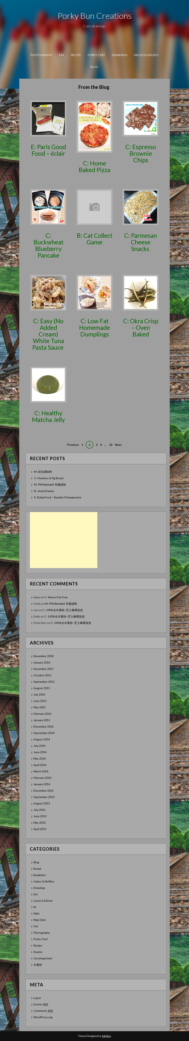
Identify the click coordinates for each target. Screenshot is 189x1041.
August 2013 (42, 803)
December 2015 (44, 669)
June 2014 (40, 752)
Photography (41, 55)
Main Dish (40, 920)
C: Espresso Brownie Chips (140, 153)
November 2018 (44, 656)
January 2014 (42, 784)
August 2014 (42, 739)
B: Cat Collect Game (94, 239)
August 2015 (42, 688)
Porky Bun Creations (95, 16)
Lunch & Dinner (43, 900)
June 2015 (40, 701)
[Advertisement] (63, 540)
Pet (36, 926)
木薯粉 (38, 964)
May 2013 (40, 822)
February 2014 (43, 777)
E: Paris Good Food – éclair (48, 150)
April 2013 (40, 829)
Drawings (119, 55)
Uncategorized (146, 55)
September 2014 (44, 733)
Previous (73, 444)
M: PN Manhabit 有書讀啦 (50, 484)
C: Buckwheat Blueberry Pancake (48, 245)
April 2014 (40, 765)
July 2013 (39, 809)
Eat (61, 55)
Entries (41, 1004)
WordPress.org (43, 1017)
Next (118, 444)
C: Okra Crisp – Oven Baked (140, 327)
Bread (37, 868)
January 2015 (42, 720)
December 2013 (44, 790)
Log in (37, 998)
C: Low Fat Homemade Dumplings (94, 327)
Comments (43, 1011)
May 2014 (40, 758)
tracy (37, 597)
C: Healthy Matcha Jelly (48, 416)
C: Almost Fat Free (56, 597)
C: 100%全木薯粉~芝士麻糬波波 (63, 610)
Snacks (38, 952)
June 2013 (40, 816)
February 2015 (43, 713)
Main (37, 913)
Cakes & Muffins (44, 881)
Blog (94, 66)
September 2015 (44, 681)
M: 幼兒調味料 (43, 471)
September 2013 (44, 797)
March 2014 (41, 771)
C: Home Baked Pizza (94, 166)
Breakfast (40, 875)
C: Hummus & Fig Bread (49, 478)
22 (110, 444)
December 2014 (44, 726)
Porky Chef (96, 55)
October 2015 (42, 675)
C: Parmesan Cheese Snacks (140, 242)
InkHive (106, 1036)
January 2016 (42, 662)
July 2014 (39, 745)
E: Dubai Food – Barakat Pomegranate (58, 497)
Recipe (76, 55)
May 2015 (40, 707)
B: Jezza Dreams (44, 491)
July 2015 (39, 694)
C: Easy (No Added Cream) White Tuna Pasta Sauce (48, 334)
